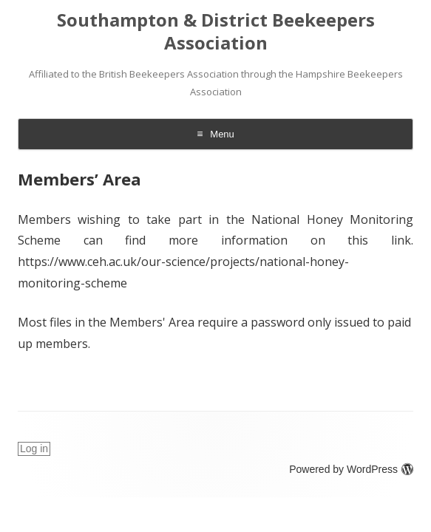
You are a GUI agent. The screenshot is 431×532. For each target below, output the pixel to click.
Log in (34, 448)
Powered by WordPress (351, 469)
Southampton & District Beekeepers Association (216, 32)
